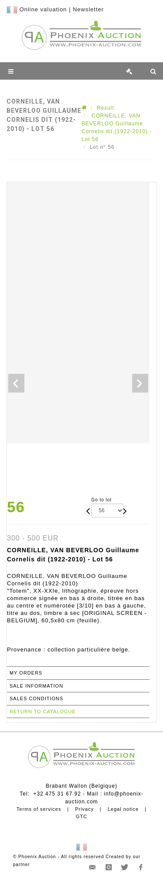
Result (105, 108)
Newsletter (88, 9)
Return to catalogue (43, 711)
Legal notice (123, 809)
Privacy (84, 809)
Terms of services (39, 809)
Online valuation (43, 9)
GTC (81, 816)
